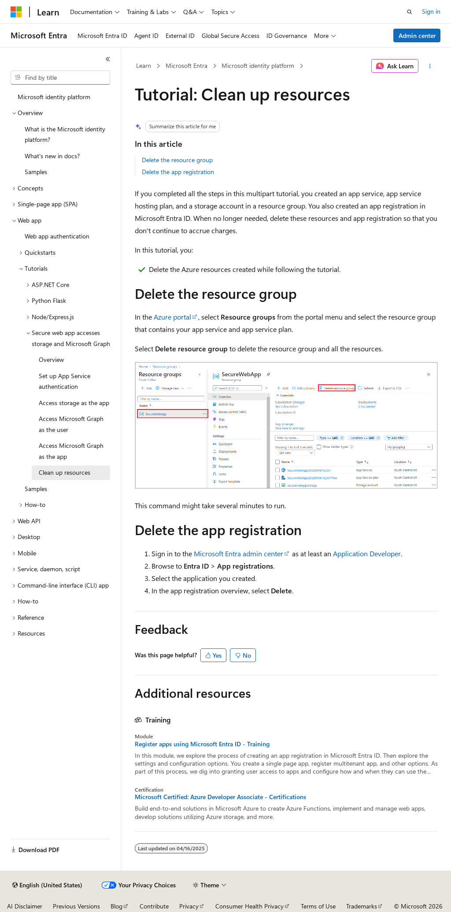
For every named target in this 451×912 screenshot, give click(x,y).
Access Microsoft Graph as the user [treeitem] (71, 424)
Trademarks (361, 906)
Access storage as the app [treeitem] (74, 402)
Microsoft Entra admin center (238, 553)
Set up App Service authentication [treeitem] (64, 381)
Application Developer (367, 553)
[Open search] (409, 12)
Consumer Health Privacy (249, 906)
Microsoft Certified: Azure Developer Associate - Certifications (220, 797)
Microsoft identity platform (258, 65)
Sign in (431, 11)
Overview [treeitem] (51, 359)
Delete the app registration (178, 172)
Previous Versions (76, 906)
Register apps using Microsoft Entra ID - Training (202, 744)
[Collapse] (108, 59)
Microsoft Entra (186, 65)
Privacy (189, 906)
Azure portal (172, 316)
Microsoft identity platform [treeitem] (54, 97)
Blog (116, 906)
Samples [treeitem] (36, 172)
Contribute (154, 906)
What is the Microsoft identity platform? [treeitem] (65, 134)
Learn (143, 65)
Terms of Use (318, 906)
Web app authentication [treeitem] (57, 236)
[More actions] (429, 66)
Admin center (417, 35)
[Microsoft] (16, 12)
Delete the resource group (177, 160)
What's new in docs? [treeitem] (52, 156)
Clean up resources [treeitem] (64, 472)
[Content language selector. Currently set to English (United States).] (47, 885)
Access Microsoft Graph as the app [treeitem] (71, 451)
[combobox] (60, 78)
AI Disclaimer (24, 906)
